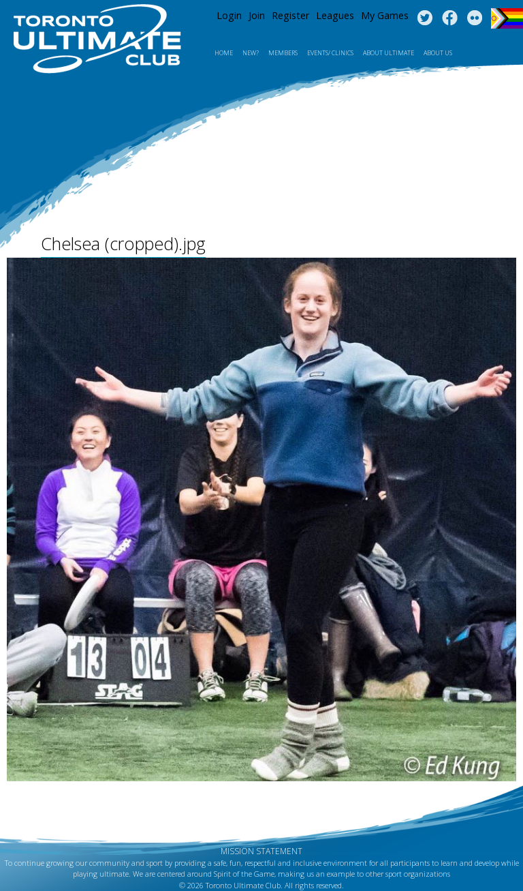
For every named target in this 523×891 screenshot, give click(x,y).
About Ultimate (388, 52)
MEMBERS (283, 52)
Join (257, 15)
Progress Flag (507, 18)
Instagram (475, 18)
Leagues (335, 15)
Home (224, 52)
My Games (385, 15)
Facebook (450, 18)
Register (290, 15)
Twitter (424, 18)
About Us (438, 52)
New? (250, 52)
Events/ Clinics (330, 52)
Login (229, 15)
